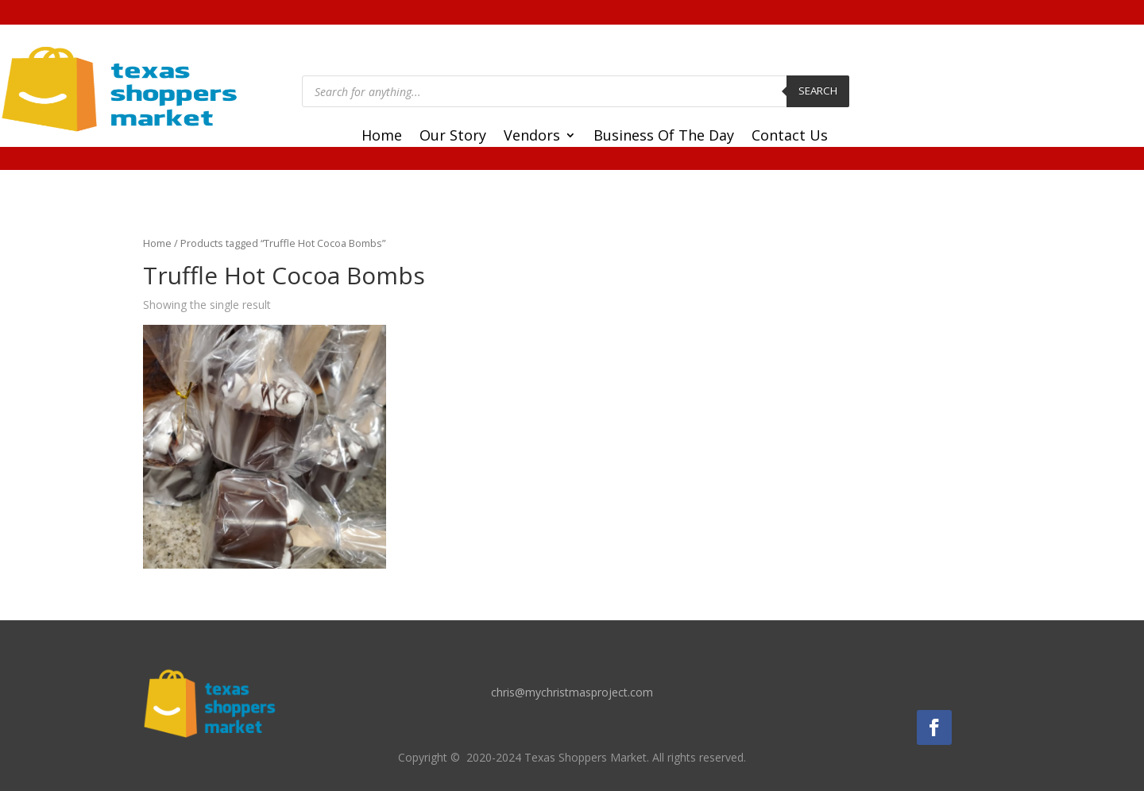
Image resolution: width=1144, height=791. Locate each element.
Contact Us (790, 137)
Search (817, 90)
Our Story (452, 137)
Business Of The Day (663, 137)
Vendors (532, 137)
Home (381, 137)
